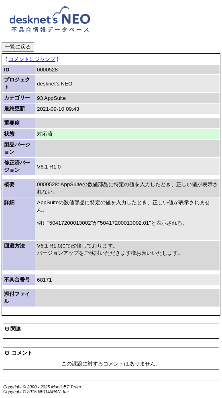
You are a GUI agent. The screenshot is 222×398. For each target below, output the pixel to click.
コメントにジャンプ (31, 59)
